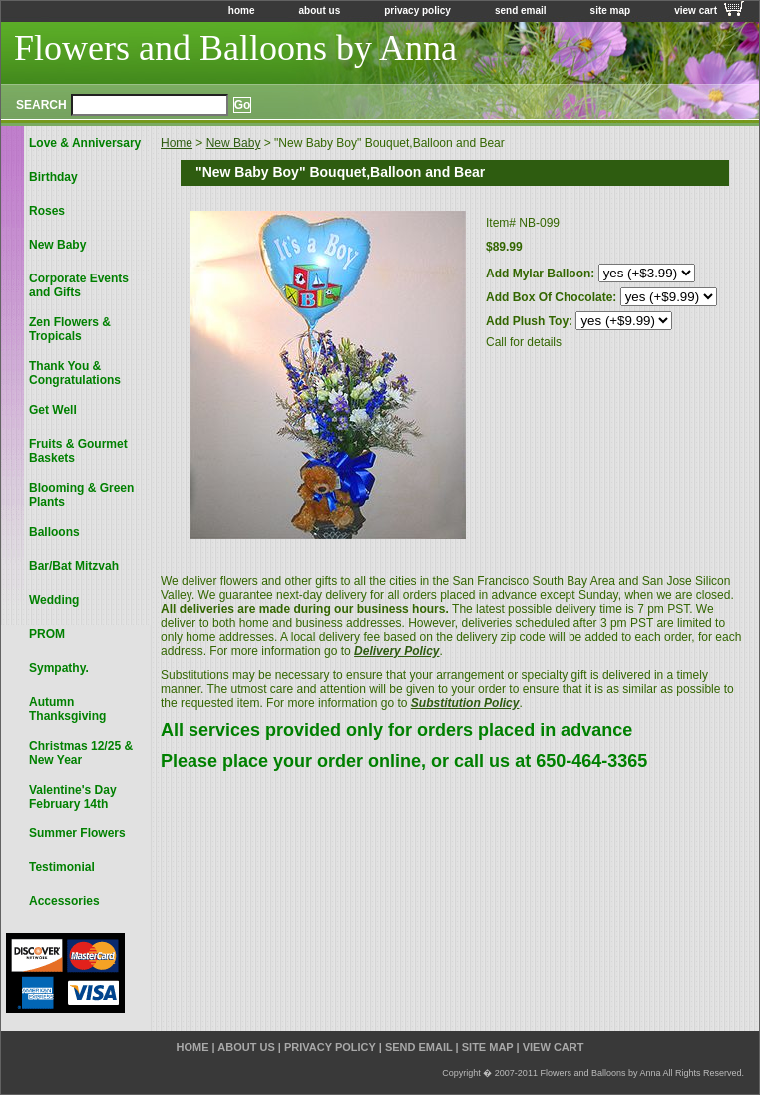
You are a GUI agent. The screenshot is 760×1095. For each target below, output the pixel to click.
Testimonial (62, 867)
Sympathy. (59, 668)
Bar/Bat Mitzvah (74, 566)
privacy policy (417, 10)
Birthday (53, 177)
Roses (47, 211)
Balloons (54, 532)
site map (610, 10)
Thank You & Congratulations (75, 373)
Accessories (64, 901)
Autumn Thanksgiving (67, 709)
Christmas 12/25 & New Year (81, 753)
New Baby (233, 143)
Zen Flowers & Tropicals (70, 329)
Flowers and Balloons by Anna (235, 48)
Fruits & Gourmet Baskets (78, 451)
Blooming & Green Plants (81, 495)
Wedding (54, 600)
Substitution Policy (465, 703)
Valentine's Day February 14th (73, 797)
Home (176, 143)
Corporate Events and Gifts (79, 285)
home (241, 10)
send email (521, 10)
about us (320, 10)
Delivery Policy (396, 651)
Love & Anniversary (85, 143)
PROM (47, 634)
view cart (695, 10)
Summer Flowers (77, 833)
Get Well (53, 410)
